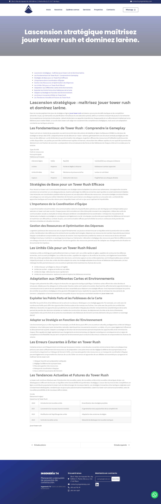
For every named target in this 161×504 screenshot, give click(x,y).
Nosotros (58, 10)
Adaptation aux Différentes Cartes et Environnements (53, 87)
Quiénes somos (72, 10)
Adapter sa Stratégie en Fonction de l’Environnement (53, 92)
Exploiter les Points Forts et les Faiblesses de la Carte (53, 90)
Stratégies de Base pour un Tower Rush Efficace (51, 78)
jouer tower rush (75, 113)
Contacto (110, 10)
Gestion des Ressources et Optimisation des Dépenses (54, 82)
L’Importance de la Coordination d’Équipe (49, 80)
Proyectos (98, 10)
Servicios (87, 10)
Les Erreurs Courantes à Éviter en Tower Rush (50, 95)
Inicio (48, 10)
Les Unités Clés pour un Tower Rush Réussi (49, 85)
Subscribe (115, 479)
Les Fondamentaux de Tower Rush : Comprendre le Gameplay (56, 75)
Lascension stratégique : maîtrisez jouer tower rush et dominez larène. (59, 73)
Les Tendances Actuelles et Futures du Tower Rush (52, 97)
